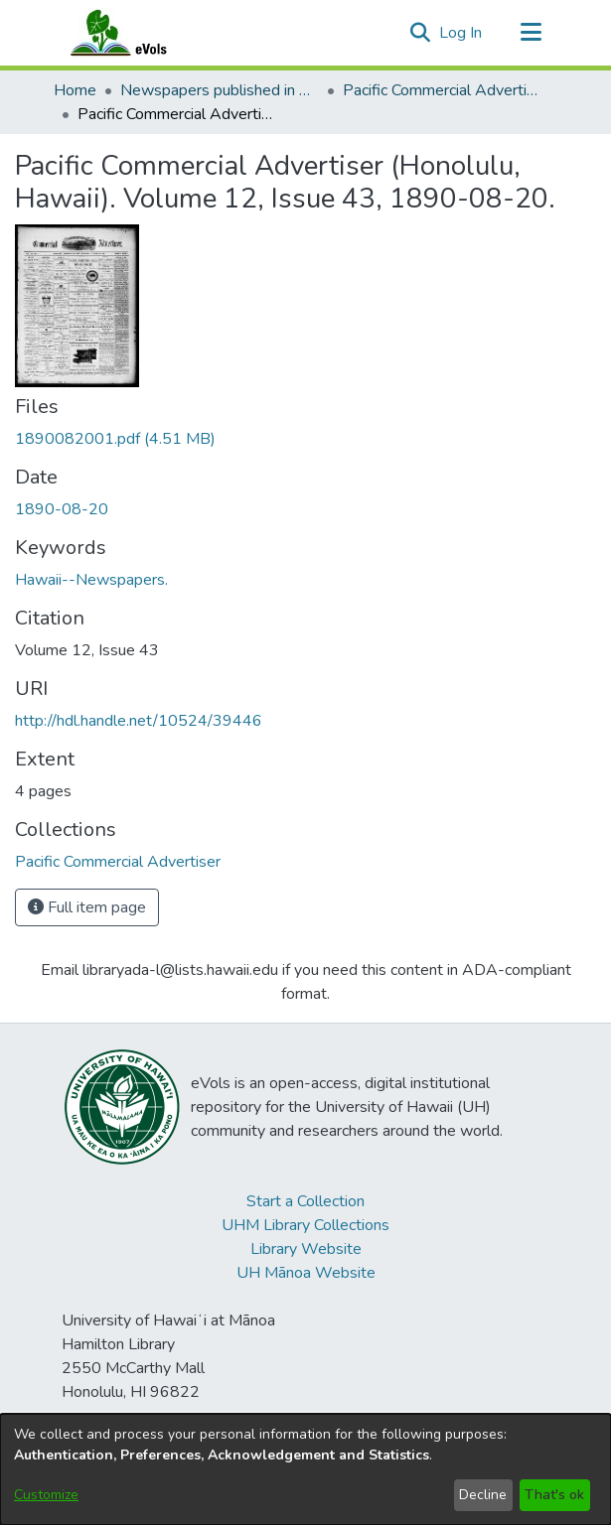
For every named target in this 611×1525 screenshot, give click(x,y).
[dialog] (305, 1469)
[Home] (138, 33)
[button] (420, 33)
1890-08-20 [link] (61, 509)
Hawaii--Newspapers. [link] (91, 580)
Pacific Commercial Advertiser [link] (442, 90)
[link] (115, 439)
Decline (483, 1494)
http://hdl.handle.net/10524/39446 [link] (138, 721)
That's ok (554, 1494)
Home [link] (75, 90)
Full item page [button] (87, 907)
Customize (46, 1494)
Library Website (306, 1249)
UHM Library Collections (305, 1225)
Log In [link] (461, 33)
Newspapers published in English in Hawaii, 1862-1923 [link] (219, 90)
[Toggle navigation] (531, 33)
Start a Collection (305, 1201)
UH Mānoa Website (306, 1273)
